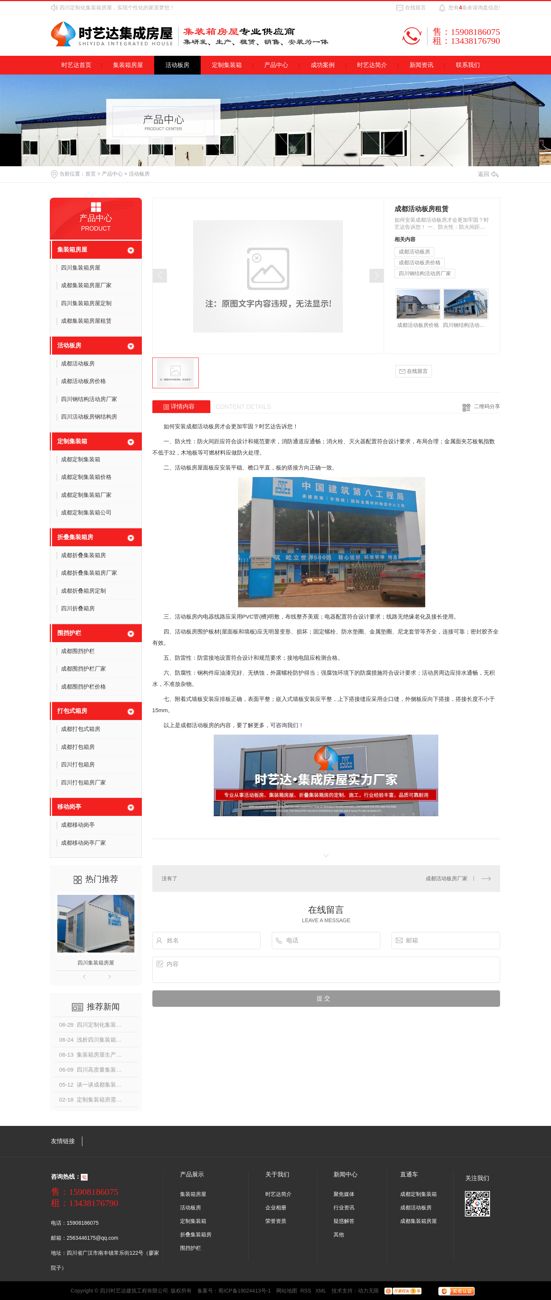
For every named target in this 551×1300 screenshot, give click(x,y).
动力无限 (368, 1291)
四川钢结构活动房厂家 (425, 273)
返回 (488, 174)
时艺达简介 (372, 65)
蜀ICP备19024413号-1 (244, 1291)
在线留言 (415, 7)
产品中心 (276, 65)
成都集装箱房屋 (418, 1221)
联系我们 (468, 65)
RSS (306, 1291)
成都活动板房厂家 (447, 878)
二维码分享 (487, 406)
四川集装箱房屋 (95, 963)
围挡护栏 (69, 633)
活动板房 (177, 65)
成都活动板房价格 (420, 262)
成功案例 (323, 65)
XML (321, 1291)
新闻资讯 (421, 65)
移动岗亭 (69, 807)
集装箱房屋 (128, 65)
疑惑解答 (344, 1221)
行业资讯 (344, 1208)
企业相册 (275, 1208)
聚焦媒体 (344, 1194)
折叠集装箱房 (75, 537)
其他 (339, 1234)
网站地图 (286, 1291)
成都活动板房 (414, 252)
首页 (90, 174)
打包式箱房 (72, 711)
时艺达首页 (76, 65)
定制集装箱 (227, 65)
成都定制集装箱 (418, 1194)
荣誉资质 (275, 1221)
